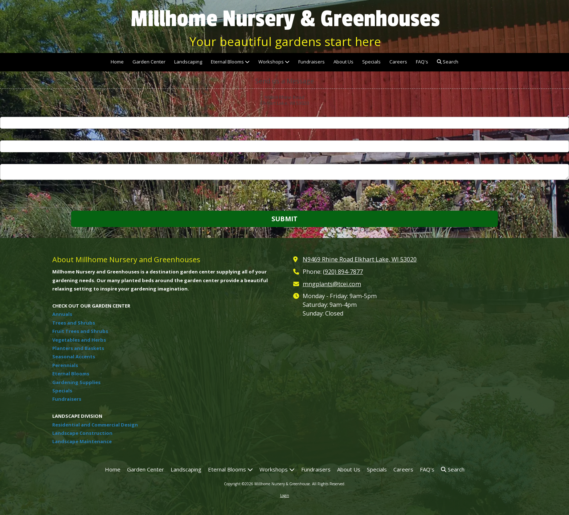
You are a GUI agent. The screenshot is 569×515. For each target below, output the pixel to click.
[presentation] (46, 196)
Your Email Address (21, 136)
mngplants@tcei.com (332, 284)
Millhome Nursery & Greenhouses (285, 19)
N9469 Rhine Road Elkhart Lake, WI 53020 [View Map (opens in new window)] (360, 259)
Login (284, 495)
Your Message (16, 159)
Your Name (12, 112)
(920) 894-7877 (343, 272)
